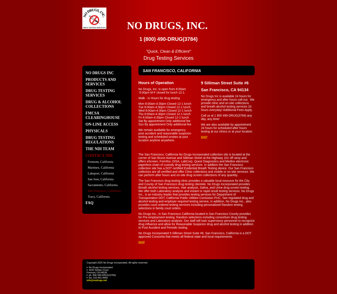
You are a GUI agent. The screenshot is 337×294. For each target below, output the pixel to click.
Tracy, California (99, 196)
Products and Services (101, 81)
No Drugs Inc (100, 73)
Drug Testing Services (100, 93)
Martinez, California (101, 167)
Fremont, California (100, 161)
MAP (204, 137)
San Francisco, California (104, 190)
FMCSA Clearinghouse (103, 115)
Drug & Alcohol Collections (103, 104)
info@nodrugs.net (97, 280)
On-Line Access (102, 124)
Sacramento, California (103, 185)
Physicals (97, 131)
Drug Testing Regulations (100, 139)
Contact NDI (99, 155)
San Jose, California (100, 179)
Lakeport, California (101, 173)
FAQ (89, 203)
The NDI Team (100, 149)
